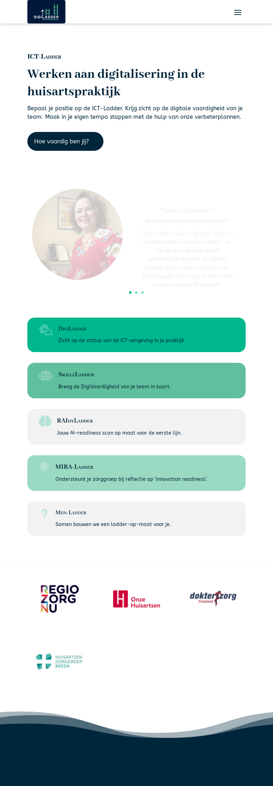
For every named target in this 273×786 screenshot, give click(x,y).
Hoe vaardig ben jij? (61, 141)
